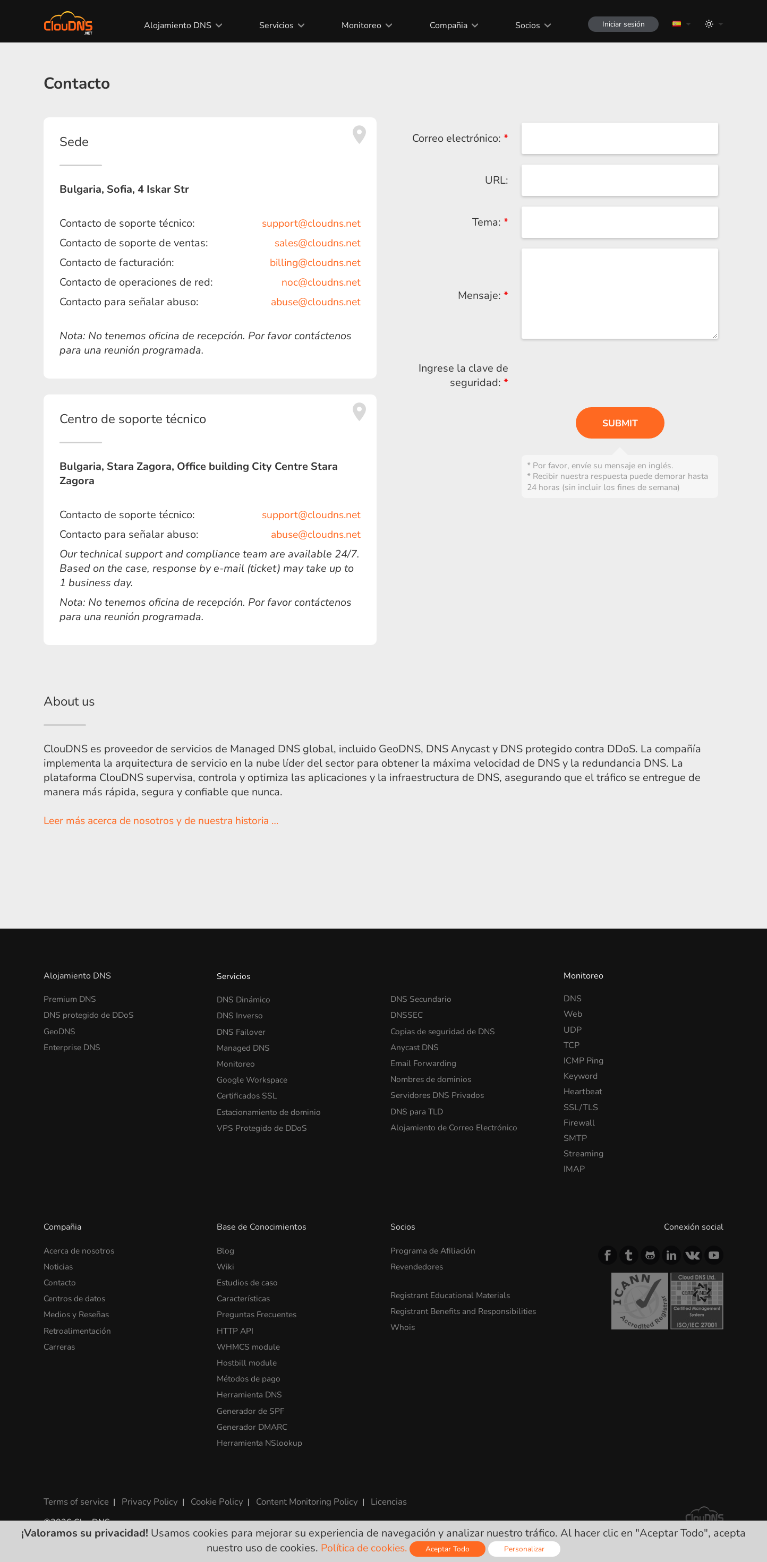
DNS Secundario (421, 999)
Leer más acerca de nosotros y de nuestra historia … (167, 820)
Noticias (59, 1266)
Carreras (60, 1343)
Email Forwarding (423, 1061)
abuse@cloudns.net (313, 302)
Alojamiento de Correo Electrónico (456, 1123)
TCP (571, 1045)
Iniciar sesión (621, 24)
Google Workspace (253, 1076)
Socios (524, 25)
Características (245, 1296)
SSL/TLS (581, 1107)
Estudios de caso (248, 1281)
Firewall (579, 1123)
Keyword (581, 1076)
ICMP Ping (583, 1061)
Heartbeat (583, 1091)
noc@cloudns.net (320, 282)
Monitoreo (358, 25)
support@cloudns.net (309, 223)
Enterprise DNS (74, 1045)
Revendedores (418, 1266)
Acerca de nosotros (80, 1250)
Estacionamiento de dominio (271, 1107)
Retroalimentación (79, 1328)
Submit (620, 423)
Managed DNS (244, 1045)
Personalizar (527, 1549)
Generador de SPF (252, 1405)
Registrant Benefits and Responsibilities (467, 1309)
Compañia (445, 25)
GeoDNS (61, 1030)
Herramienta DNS (251, 1389)
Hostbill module (248, 1358)
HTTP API (236, 1328)
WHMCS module (250, 1343)
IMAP (574, 1169)
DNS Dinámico (244, 999)
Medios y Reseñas (78, 1312)
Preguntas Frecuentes (259, 1312)
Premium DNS (71, 999)
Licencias (378, 1494)
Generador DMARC (254, 1421)
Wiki (226, 1266)
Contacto (61, 1281)
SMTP (575, 1138)
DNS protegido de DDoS (91, 1014)
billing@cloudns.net (313, 262)
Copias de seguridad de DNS (444, 1030)
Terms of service (75, 1494)
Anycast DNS (415, 1045)
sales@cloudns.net (315, 243)
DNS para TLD (418, 1107)
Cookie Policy (209, 1494)
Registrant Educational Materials (452, 1294)
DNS (573, 999)
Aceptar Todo (450, 1549)
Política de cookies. (364, 1548)
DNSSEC (407, 1014)
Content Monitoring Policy (298, 1494)
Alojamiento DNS (174, 25)
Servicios (272, 25)
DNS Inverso (241, 1014)
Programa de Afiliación (433, 1250)
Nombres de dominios (432, 1076)
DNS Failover (242, 1030)
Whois (403, 1325)
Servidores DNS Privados (438, 1091)
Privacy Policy (146, 1494)
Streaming (583, 1154)
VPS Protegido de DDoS (263, 1123)
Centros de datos (76, 1296)
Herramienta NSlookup (261, 1436)
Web (573, 1014)
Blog (226, 1250)
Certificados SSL (248, 1091)
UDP (573, 1030)
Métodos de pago (250, 1374)
